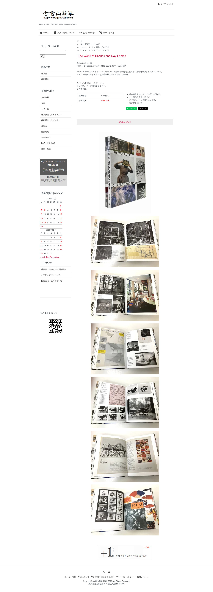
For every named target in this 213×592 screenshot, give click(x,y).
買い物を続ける (135, 103)
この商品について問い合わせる (142, 100)
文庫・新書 (46, 149)
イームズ (96, 44)
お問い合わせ (87, 33)
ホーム (44, 33)
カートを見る (107, 33)
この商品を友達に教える (139, 97)
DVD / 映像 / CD (48, 143)
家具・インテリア (102, 47)
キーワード (89, 47)
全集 (43, 103)
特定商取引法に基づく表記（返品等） (145, 94)
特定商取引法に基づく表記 (102, 577)
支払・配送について (64, 33)
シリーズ (45, 109)
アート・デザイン (102, 50)
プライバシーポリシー (125, 577)
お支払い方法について (50, 275)
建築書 (44, 73)
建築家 (87, 44)
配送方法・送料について (51, 281)
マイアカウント (166, 4)
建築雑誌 (45, 79)
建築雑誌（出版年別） (50, 120)
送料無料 (45, 97)
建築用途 (45, 132)
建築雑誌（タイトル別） (51, 114)
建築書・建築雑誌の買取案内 (53, 269)
